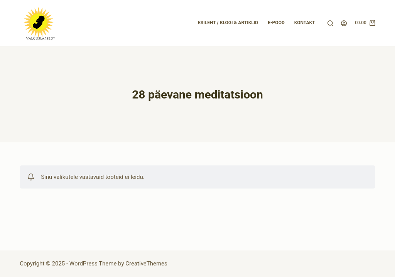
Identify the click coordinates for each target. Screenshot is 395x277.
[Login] (344, 23)
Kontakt (304, 22)
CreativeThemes (146, 263)
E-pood (276, 22)
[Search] (330, 23)
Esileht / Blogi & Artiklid (228, 22)
